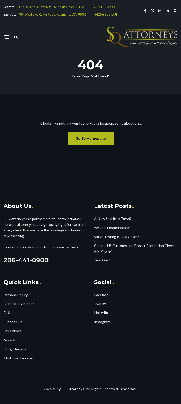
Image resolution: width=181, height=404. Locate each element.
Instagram (102, 322)
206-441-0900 (26, 260)
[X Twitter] (152, 10)
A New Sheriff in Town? (113, 218)
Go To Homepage (90, 138)
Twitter (100, 303)
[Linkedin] (167, 10)
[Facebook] (145, 10)
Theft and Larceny (18, 358)
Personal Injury (16, 294)
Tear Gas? (102, 260)
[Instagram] (160, 10)
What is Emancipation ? (113, 227)
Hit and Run (13, 322)
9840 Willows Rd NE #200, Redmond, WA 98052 (53, 14)
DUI (7, 312)
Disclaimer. (128, 389)
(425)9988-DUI (106, 14)
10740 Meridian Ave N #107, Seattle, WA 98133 (50, 7)
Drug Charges (15, 349)
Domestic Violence (19, 303)
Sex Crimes (12, 330)
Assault (10, 340)
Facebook (102, 294)
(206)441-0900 (104, 7)
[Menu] (6, 37)
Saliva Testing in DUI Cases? (116, 236)
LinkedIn (101, 312)
